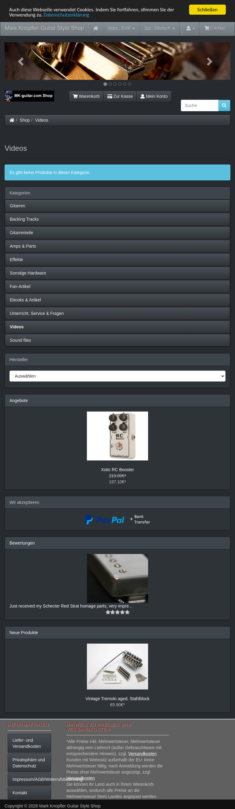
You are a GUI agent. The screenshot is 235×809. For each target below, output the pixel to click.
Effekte (16, 259)
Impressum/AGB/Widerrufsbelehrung (32, 779)
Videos (41, 120)
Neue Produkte (23, 632)
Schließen (207, 9)
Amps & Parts (23, 246)
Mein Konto (154, 96)
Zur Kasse (120, 96)
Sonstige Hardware (28, 273)
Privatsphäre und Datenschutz (29, 762)
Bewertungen (22, 543)
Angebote (18, 400)
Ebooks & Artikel (25, 299)
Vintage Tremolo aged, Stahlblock (117, 698)
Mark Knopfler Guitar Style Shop (44, 28)
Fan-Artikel (20, 286)
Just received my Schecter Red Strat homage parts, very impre (69, 606)
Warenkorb (86, 96)
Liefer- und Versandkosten (27, 743)
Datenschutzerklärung (67, 15)
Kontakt (20, 792)
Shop (25, 120)
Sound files (20, 340)
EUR (121, 28)
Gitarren (17, 205)
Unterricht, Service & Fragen (37, 313)
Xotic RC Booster (117, 469)
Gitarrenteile (21, 232)
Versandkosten (142, 753)
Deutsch (160, 28)
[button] (22, 61)
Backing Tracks (24, 219)
